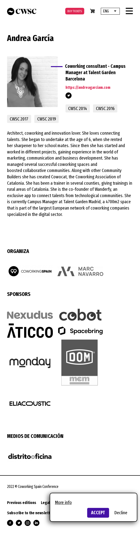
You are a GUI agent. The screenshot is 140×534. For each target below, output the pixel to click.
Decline (120, 512)
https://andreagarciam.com (87, 87)
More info (63, 502)
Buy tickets (74, 11)
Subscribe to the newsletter (30, 513)
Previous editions (21, 502)
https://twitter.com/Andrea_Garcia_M (68, 95)
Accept (98, 512)
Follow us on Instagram (28, 523)
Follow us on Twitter (19, 523)
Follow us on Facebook (10, 523)
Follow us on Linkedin (36, 523)
